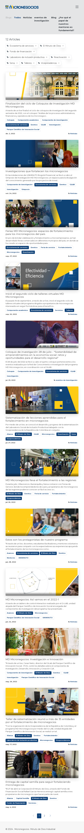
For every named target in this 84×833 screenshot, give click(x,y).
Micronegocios (13, 252)
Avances (10, 553)
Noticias (73, 134)
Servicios (59, 310)
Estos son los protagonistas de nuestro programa (37, 539)
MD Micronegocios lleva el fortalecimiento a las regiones (41, 480)
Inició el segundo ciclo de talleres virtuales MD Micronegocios (35, 295)
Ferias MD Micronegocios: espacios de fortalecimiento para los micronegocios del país (39, 232)
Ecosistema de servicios (17, 125)
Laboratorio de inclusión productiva (22, 740)
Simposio (26, 189)
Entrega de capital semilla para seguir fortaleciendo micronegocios (38, 783)
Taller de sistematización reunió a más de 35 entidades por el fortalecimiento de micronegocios (40, 721)
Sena (73, 434)
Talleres (69, 310)
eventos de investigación (66, 380)
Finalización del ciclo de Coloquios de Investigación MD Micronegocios (40, 105)
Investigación (54, 125)
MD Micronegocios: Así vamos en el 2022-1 (32, 599)
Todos (17, 17)
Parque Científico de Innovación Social (23, 129)
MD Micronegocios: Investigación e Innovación (34, 659)
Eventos (34, 125)
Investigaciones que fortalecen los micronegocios (37, 171)
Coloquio (10, 120)
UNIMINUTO (23, 558)
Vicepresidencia (14, 439)
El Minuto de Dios (23, 434)
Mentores (11, 558)
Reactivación (28, 252)
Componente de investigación (55, 120)
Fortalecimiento (65, 247)
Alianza (10, 434)
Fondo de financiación (16, 803)
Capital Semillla (22, 798)
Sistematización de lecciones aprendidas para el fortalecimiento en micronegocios (36, 419)
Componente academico (28, 120)
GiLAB (43, 125)
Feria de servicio (48, 247)
